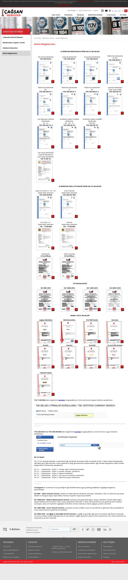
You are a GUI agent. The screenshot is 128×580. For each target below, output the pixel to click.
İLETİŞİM (123, 15)
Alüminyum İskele (34, 550)
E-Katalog (106, 557)
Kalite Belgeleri (71, 10)
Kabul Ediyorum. (64, 5)
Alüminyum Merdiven (35, 546)
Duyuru (96, 10)
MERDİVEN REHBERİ (95, 15)
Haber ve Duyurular (109, 554)
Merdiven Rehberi (84, 546)
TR (112, 11)
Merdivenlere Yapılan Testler (14, 43)
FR (122, 11)
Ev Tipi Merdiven (33, 557)
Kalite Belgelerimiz (10, 53)
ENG (115, 11)
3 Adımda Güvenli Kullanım (13, 37)
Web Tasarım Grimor (118, 562)
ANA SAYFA (56, 15)
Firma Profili (7, 546)
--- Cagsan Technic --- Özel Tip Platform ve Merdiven (61, 547)
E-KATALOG (111, 15)
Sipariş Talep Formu (85, 10)
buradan (62, 400)
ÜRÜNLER (80, 15)
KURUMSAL (68, 15)
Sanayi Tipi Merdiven (35, 554)
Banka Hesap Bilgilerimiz (11, 550)
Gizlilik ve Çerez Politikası (11, 557)
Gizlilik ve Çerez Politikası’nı (85, 1)
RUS (119, 11)
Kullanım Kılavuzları (10, 48)
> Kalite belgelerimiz (61, 38)
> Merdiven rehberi (47, 38)
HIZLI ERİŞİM (108, 542)
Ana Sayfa (37, 38)
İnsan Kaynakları (8, 554)
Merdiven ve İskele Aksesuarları (62, 552)
